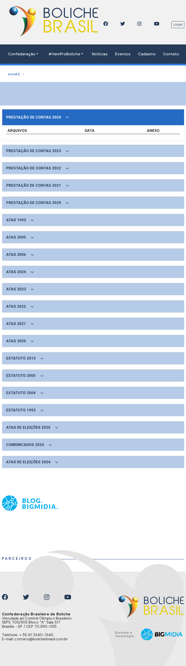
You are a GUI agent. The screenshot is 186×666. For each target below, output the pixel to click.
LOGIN (177, 25)
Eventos (122, 54)
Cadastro (147, 54)
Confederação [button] (21, 54)
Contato (171, 54)
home (14, 74)
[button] (93, 117)
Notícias (99, 54)
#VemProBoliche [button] (64, 54)
